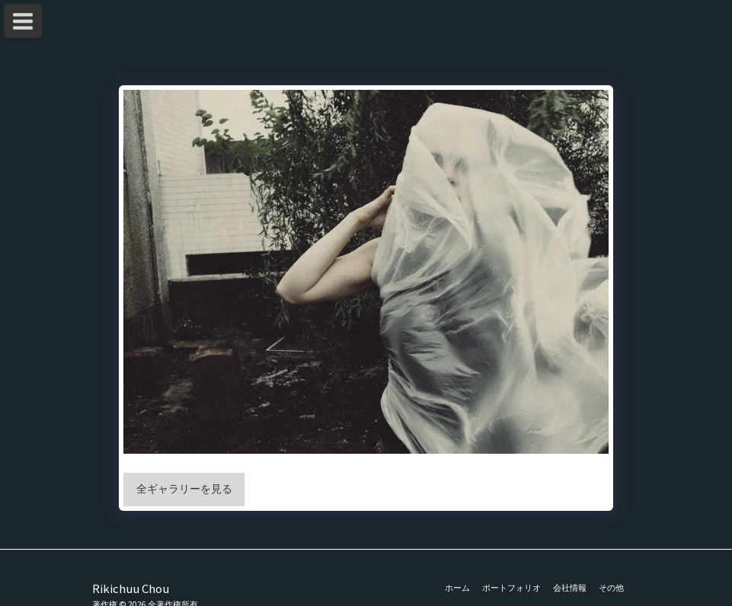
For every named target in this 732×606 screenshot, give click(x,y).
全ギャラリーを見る (184, 489)
